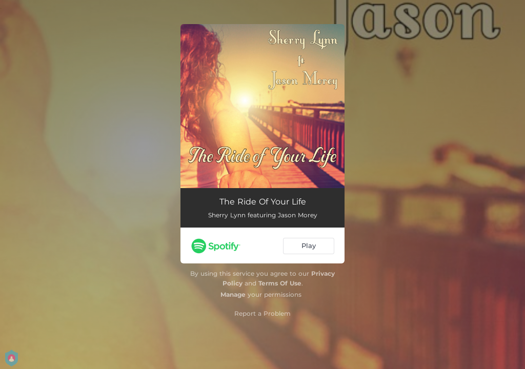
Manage (233, 294)
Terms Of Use (279, 283)
